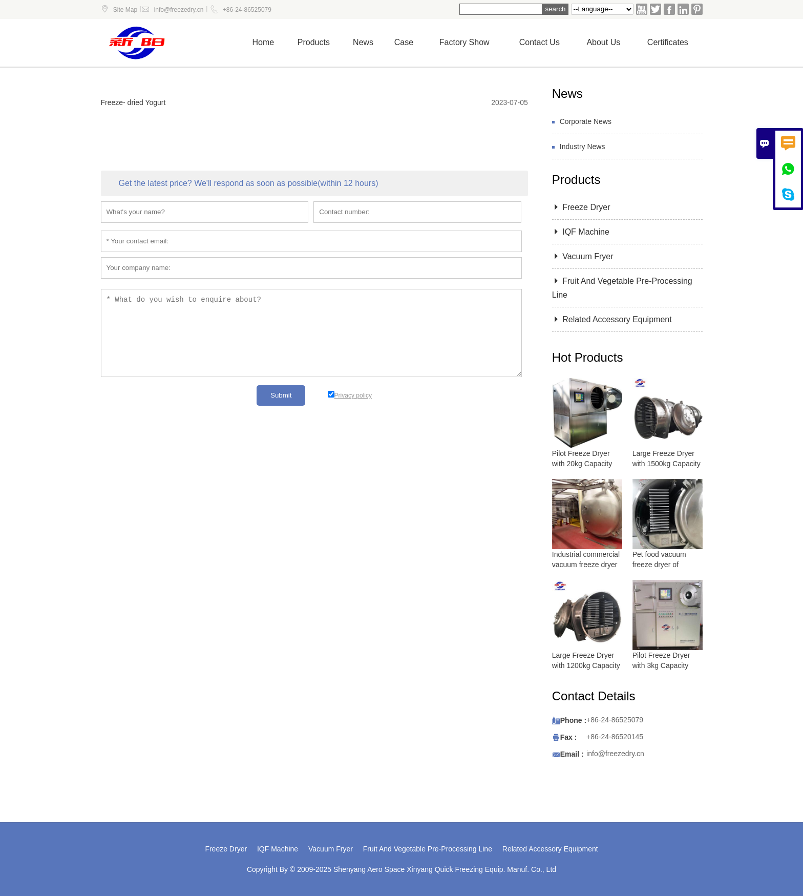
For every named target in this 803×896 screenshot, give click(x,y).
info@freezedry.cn (179, 9)
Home (263, 42)
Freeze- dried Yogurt (133, 102)
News (363, 42)
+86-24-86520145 (614, 737)
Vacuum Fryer (583, 256)
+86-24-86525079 (247, 9)
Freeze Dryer (581, 207)
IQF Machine (580, 231)
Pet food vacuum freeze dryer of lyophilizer (659, 564)
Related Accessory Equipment (612, 319)
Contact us (539, 42)
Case (403, 42)
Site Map (125, 9)
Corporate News (585, 121)
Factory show (464, 42)
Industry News (582, 146)
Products (314, 42)
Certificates (667, 42)
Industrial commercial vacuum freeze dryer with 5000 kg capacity (586, 564)
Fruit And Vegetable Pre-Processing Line (427, 849)
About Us (603, 42)
